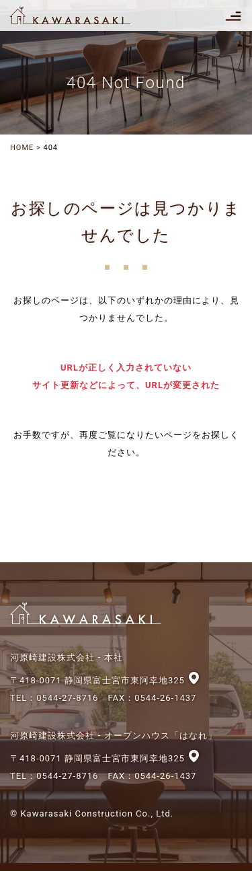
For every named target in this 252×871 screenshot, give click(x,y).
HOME (22, 147)
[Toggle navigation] (233, 15)
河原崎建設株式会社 (82, 15)
